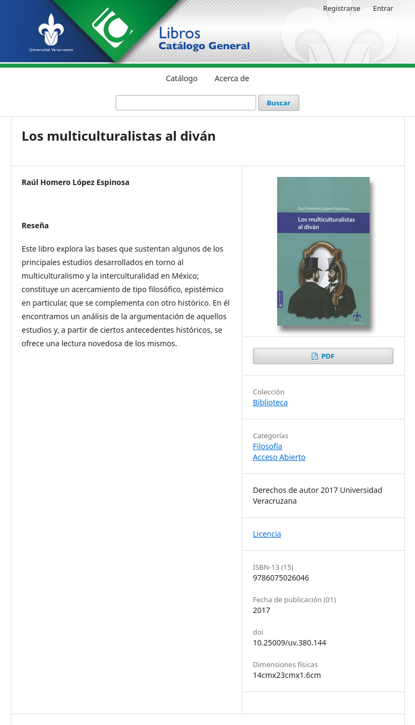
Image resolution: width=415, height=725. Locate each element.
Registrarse (341, 8)
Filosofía (267, 446)
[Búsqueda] (186, 102)
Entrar (383, 8)
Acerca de (232, 78)
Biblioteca (270, 402)
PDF (326, 356)
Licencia (267, 534)
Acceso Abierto (279, 457)
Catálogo (182, 78)
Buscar (279, 103)
